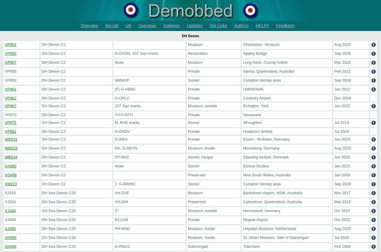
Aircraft (111, 25)
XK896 (10, 246)
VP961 (10, 89)
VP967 (10, 106)
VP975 (10, 122)
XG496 (11, 175)
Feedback (285, 25)
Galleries (171, 25)
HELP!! (262, 25)
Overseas (147, 25)
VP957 (10, 62)
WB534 (11, 157)
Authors (241, 25)
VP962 (10, 98)
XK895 (10, 237)
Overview (89, 25)
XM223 (11, 184)
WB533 (11, 148)
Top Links (218, 25)
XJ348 (10, 211)
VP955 (10, 53)
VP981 (10, 131)
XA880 (10, 166)
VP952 (10, 44)
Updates (194, 25)
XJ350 (10, 228)
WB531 (11, 139)
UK (128, 25)
